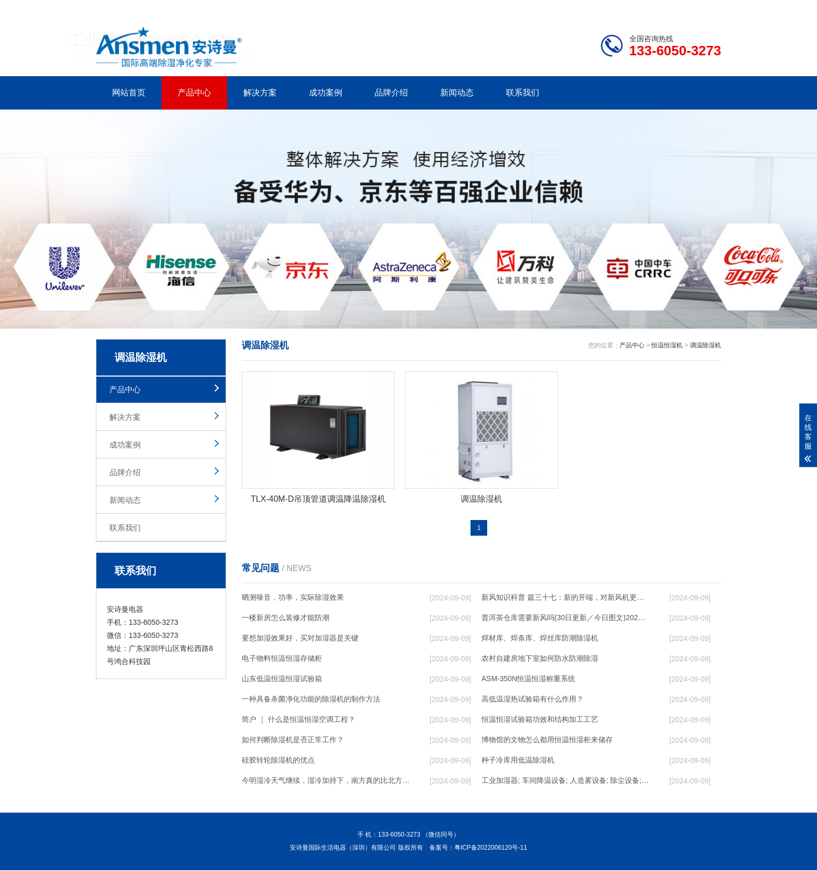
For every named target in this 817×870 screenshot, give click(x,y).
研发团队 (612, 8)
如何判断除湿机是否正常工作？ (293, 739)
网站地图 (661, 8)
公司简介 (563, 8)
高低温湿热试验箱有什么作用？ (532, 699)
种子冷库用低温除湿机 (517, 760)
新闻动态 (457, 92)
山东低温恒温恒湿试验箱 (282, 678)
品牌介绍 (391, 92)
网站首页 (128, 92)
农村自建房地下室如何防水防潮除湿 (539, 658)
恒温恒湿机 (667, 345)
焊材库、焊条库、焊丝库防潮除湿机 (539, 638)
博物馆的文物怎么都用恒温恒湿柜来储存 (547, 739)
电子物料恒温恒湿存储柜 (282, 658)
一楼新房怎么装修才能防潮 (285, 617)
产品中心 (194, 92)
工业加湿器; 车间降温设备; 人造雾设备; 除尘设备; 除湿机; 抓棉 (565, 780)
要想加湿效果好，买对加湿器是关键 (300, 638)
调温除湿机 (705, 345)
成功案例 (325, 92)
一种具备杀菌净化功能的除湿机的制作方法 (311, 699)
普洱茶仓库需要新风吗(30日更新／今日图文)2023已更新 (565, 617)
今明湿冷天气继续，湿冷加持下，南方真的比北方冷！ (326, 780)
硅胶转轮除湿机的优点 (278, 760)
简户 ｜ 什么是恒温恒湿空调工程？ (298, 719)
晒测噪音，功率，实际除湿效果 (293, 597)
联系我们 (522, 92)
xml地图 (708, 8)
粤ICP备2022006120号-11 (490, 847)
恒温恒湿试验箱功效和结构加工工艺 (539, 719)
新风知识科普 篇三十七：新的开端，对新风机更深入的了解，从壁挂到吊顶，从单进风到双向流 (565, 597)
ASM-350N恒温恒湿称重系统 (528, 678)
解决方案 (260, 92)
